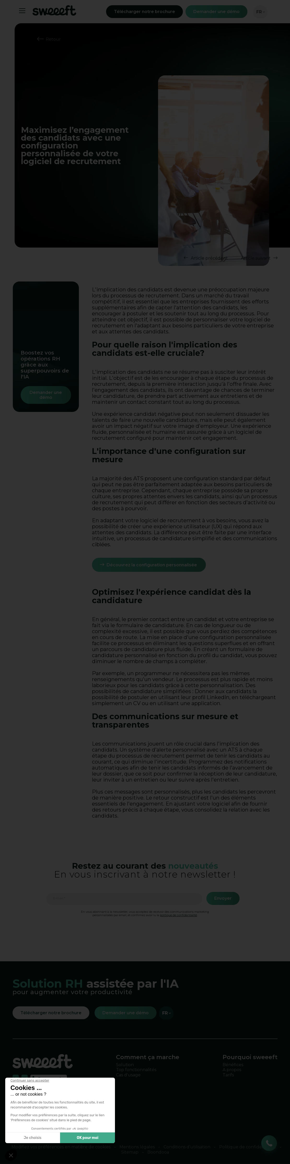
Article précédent (209, 258)
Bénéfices (233, 1064)
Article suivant (256, 258)
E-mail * (59, 898)
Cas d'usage (128, 1074)
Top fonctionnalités (136, 1069)
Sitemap (129, 1152)
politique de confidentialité (178, 915)
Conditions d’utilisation (187, 1146)
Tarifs (228, 1074)
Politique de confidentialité (247, 1146)
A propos (232, 1069)
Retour (53, 39)
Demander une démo (216, 11)
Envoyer (223, 898)
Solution (125, 1064)
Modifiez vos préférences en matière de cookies (61, 1146)
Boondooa (158, 1152)
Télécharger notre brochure (144, 11)
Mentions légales (137, 1146)
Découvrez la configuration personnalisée (152, 564)
